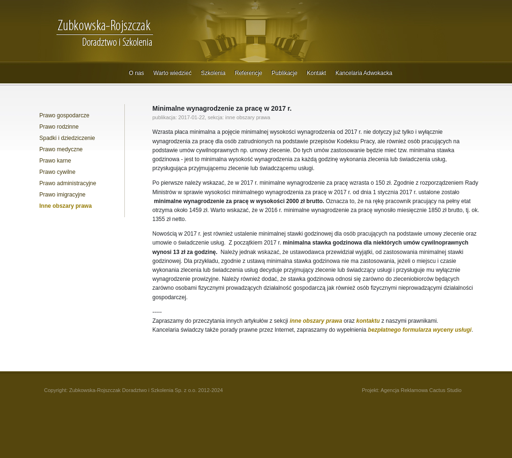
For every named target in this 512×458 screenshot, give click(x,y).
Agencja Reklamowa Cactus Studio (421, 390)
